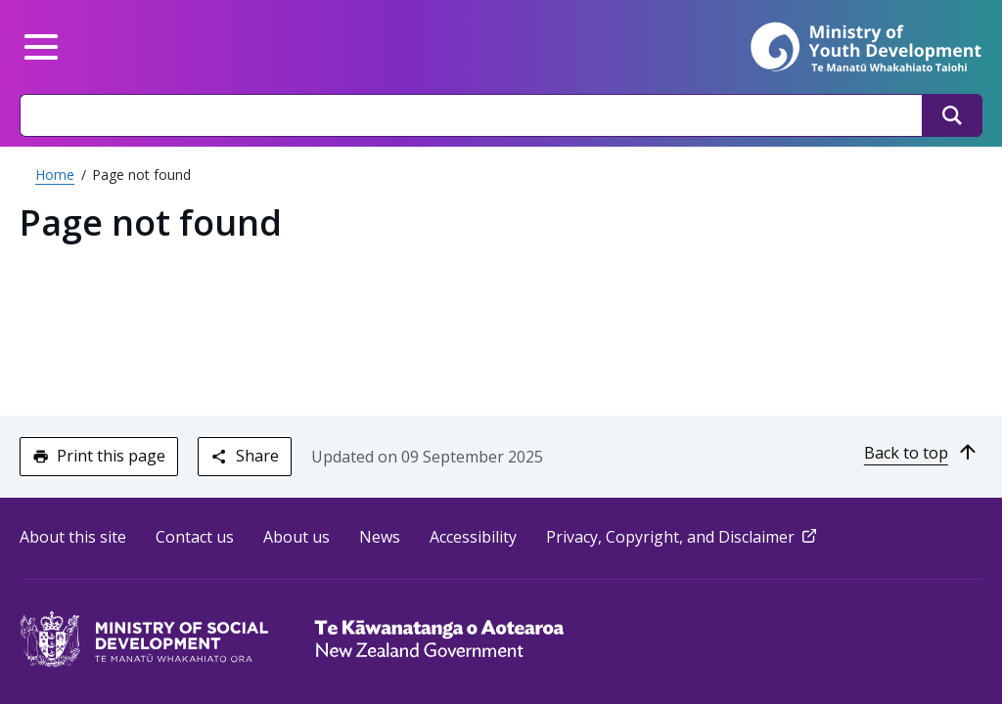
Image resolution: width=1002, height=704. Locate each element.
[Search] (952, 115)
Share (244, 455)
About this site (73, 537)
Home (54, 174)
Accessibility (473, 537)
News (379, 537)
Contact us (195, 537)
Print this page (98, 455)
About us (296, 537)
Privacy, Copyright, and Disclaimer (683, 537)
